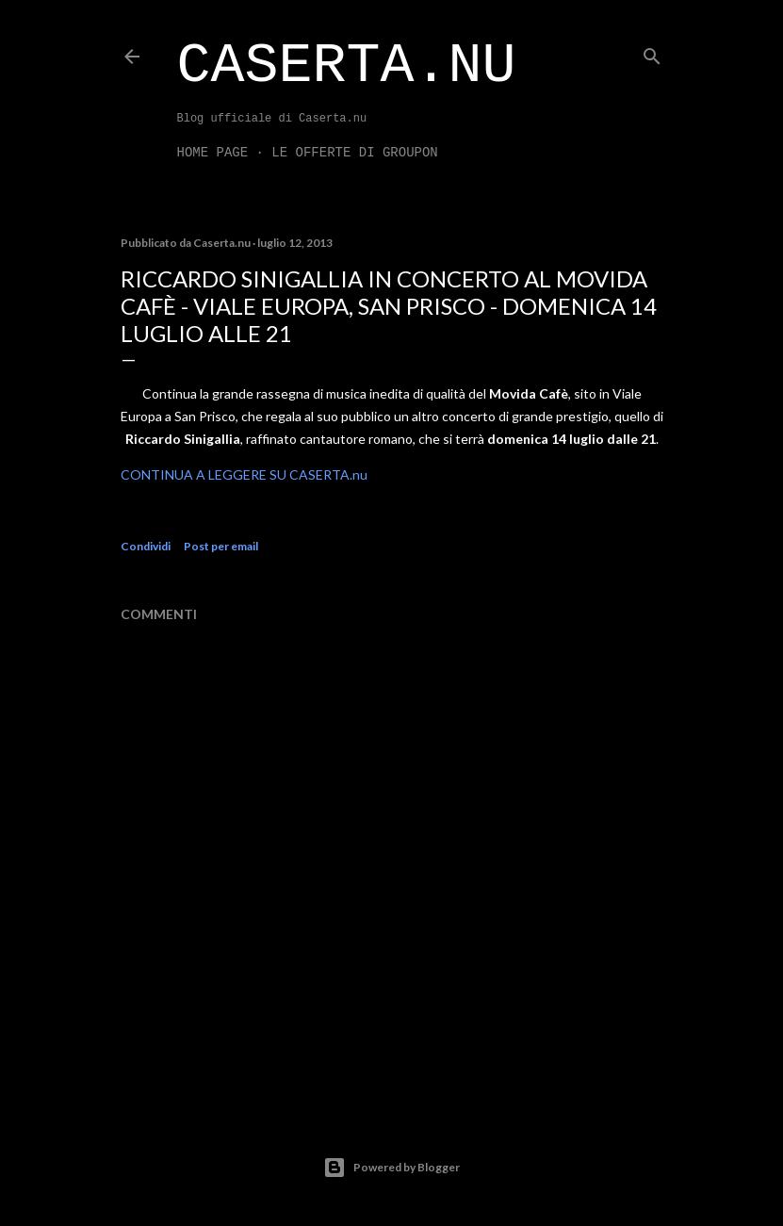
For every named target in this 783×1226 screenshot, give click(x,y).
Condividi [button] (146, 546)
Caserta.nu (346, 66)
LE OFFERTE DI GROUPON (354, 152)
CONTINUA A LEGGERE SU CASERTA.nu (244, 474)
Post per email (221, 546)
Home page (213, 152)
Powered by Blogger (391, 1167)
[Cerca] (652, 52)
